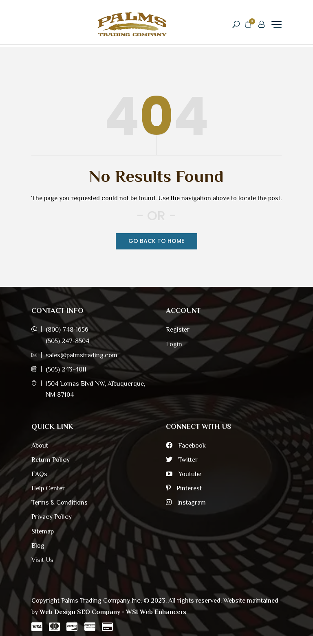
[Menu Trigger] (276, 24)
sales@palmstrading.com (81, 355)
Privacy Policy (51, 516)
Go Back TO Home (156, 241)
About (39, 445)
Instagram (186, 502)
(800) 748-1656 (67, 329)
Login (174, 344)
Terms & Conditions (59, 502)
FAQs (39, 474)
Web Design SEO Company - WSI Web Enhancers (113, 612)
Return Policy (50, 459)
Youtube (183, 474)
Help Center (48, 488)
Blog (37, 545)
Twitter (182, 459)
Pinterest (184, 488)
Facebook (186, 445)
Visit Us (42, 560)
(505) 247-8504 (67, 341)
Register (178, 329)
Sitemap (42, 531)
